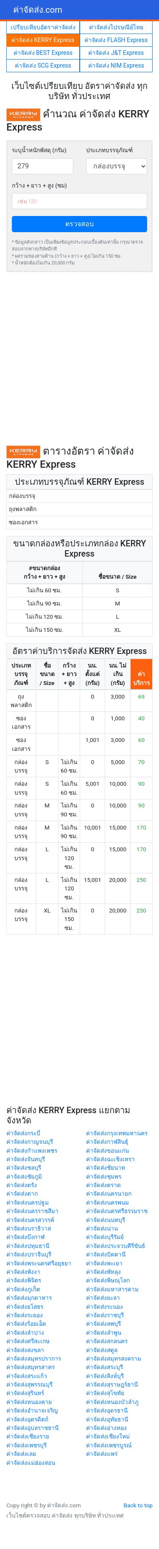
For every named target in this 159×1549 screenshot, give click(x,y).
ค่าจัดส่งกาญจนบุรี (29, 1141)
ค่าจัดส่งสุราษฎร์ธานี (112, 1384)
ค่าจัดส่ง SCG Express (43, 65)
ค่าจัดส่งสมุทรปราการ (33, 1358)
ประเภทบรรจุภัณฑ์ (109, 150)
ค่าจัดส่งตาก (22, 1193)
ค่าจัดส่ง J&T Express (116, 52)
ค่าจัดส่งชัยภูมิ (24, 1176)
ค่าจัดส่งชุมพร (103, 1176)
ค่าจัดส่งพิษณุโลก (108, 1280)
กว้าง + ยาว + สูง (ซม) (39, 185)
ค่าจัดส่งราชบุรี (105, 1315)
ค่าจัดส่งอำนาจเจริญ (32, 1410)
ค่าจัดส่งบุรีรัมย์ (105, 1237)
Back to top (138, 1505)
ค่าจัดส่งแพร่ (101, 1453)
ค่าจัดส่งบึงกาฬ (25, 1237)
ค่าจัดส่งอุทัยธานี (107, 1419)
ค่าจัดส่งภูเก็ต (23, 1289)
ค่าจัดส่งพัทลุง (103, 1271)
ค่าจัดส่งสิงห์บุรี (105, 1376)
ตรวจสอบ (79, 224)
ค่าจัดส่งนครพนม (107, 1202)
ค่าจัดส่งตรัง (21, 1185)
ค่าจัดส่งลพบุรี (103, 1323)
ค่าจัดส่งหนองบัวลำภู (112, 1401)
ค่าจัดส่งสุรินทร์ (25, 1393)
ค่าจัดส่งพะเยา (104, 1263)
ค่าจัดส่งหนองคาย (29, 1401)
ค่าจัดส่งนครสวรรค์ (30, 1219)
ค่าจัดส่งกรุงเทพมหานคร (117, 1133)
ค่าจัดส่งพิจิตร (23, 1280)
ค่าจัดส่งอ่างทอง (106, 1427)
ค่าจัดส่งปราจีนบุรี (28, 1254)
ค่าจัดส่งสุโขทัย (105, 1393)
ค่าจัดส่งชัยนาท (105, 1167)
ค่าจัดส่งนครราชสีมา (32, 1211)
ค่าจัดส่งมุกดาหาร (29, 1297)
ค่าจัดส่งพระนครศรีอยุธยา (38, 1263)
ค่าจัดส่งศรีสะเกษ (28, 1341)
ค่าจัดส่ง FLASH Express (116, 40)
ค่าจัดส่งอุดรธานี (107, 1410)
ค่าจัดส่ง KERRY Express (42, 40)
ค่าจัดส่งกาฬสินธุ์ (107, 1141)
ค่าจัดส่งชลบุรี (23, 1167)
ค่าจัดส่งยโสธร (24, 1306)
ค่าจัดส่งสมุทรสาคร (30, 1367)
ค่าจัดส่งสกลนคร (107, 1341)
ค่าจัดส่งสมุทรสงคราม (113, 1358)
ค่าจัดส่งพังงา (23, 1271)
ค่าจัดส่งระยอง (24, 1315)
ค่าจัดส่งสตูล (101, 1350)
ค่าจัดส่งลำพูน (103, 1332)
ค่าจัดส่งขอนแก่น (107, 1150)
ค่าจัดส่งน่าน (102, 1228)
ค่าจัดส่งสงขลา (25, 1350)
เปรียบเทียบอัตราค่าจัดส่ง (43, 27)
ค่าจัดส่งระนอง (104, 1306)
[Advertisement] (79, 358)
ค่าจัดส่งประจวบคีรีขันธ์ (115, 1245)
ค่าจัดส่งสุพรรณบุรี (29, 1384)
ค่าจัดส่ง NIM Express (116, 65)
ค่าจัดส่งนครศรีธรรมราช (117, 1211)
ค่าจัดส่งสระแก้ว (26, 1376)
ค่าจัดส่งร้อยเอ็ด (26, 1323)
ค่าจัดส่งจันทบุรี (25, 1159)
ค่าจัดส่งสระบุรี (104, 1367)
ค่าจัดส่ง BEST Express (43, 52)
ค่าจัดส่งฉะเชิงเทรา (110, 1159)
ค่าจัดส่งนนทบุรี (105, 1219)
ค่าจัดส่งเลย (21, 1453)
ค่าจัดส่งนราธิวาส (28, 1228)
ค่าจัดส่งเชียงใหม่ (108, 1436)
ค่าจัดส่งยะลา (103, 1297)
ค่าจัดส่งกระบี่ (23, 1133)
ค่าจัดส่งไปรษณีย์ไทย (116, 27)
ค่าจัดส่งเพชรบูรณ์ (109, 1445)
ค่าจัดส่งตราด (103, 1185)
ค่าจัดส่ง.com (37, 10)
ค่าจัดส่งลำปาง (25, 1332)
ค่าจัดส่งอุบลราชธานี (32, 1427)
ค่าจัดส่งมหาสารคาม (112, 1289)
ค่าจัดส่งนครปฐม (27, 1202)
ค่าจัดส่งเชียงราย (27, 1436)
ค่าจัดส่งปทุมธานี (27, 1245)
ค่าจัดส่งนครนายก (108, 1193)
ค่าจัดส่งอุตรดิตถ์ (27, 1419)
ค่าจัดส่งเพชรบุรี (26, 1445)
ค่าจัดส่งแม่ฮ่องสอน (30, 1462)
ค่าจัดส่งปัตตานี (106, 1254)
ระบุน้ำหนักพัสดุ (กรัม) (39, 150)
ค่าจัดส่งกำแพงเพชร (31, 1150)
